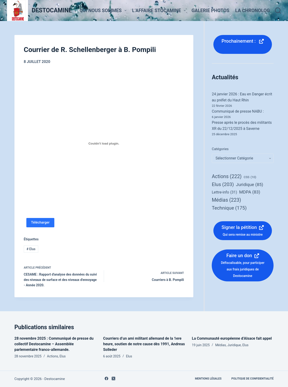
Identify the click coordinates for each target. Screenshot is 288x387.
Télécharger (40, 222)
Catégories (220, 149)
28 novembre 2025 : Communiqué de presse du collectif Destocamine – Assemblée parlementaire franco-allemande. (54, 344)
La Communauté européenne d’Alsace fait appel (232, 338)
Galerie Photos (210, 10)
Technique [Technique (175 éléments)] (229, 208)
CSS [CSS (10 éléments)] (250, 177)
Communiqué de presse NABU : (238, 111)
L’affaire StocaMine (160, 10)
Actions (52, 356)
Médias (220, 345)
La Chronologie (258, 10)
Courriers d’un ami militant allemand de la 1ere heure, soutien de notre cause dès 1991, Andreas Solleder (144, 344)
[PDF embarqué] (104, 144)
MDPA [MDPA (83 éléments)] (249, 192)
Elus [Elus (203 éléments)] (223, 184)
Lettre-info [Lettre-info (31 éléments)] (224, 192)
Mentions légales (208, 378)
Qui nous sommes (104, 10)
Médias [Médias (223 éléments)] (226, 200)
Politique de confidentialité (252, 378)
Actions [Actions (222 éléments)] (227, 176)
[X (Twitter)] (113, 378)
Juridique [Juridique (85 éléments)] (249, 184)
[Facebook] (106, 378)
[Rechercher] (278, 10)
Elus (31, 249)
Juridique (234, 345)
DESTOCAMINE (52, 10)
